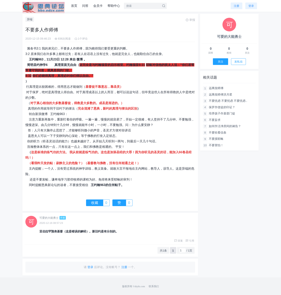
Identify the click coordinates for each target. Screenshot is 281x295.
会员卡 (98, 5)
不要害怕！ (216, 145)
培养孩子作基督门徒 (222, 113)
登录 (251, 5)
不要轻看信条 (217, 132)
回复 (178, 240)
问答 (85, 5)
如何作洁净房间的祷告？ (225, 126)
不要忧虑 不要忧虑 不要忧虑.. (228, 100)
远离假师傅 (216, 88)
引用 (190, 240)
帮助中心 (114, 5)
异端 (29, 19)
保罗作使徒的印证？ (222, 107)
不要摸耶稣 (216, 138)
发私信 (238, 61)
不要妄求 (215, 119)
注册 (236, 5)
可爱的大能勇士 (49, 217)
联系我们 (154, 286)
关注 (220, 61)
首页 (74, 5)
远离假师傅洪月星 (220, 94)
